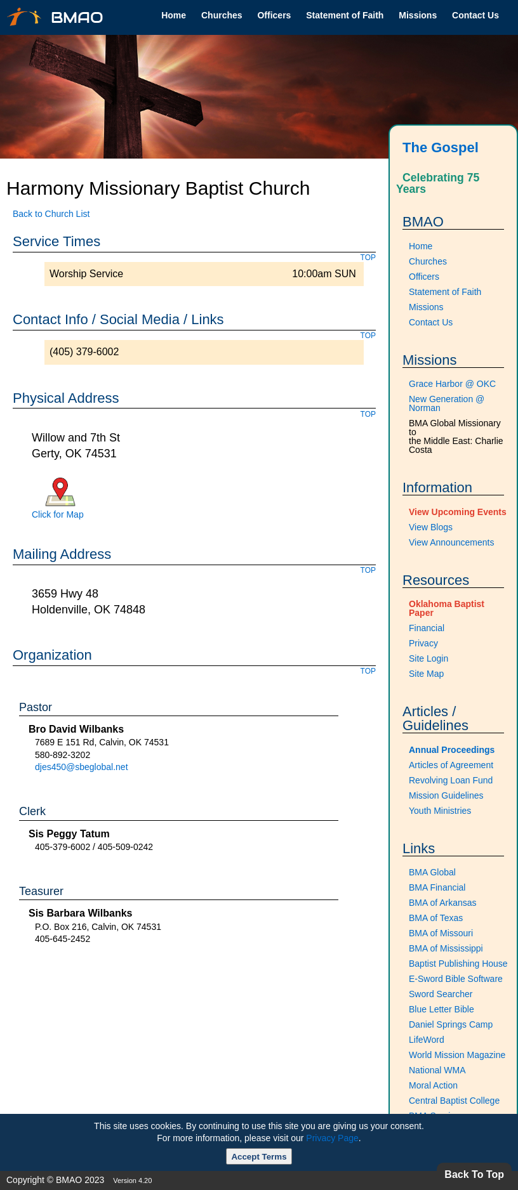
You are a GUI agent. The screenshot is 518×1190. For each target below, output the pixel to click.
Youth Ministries (440, 811)
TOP (368, 257)
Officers (274, 15)
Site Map (426, 674)
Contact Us (475, 15)
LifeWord (426, 1040)
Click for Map (58, 514)
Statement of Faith (344, 15)
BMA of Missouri (441, 933)
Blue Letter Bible (441, 1009)
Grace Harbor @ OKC (452, 384)
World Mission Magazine (457, 1055)
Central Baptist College (454, 1100)
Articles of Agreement (451, 765)
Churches (221, 15)
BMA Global (432, 872)
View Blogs (431, 527)
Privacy (423, 643)
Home (173, 15)
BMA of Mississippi (446, 948)
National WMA (437, 1070)
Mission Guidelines (446, 795)
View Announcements (451, 542)
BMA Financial (437, 887)
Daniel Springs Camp (451, 1024)
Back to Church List (51, 214)
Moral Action (433, 1085)
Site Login (428, 658)
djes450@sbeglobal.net (81, 767)
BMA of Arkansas (443, 903)
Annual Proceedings (452, 750)
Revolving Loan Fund (451, 780)
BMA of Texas (436, 918)
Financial (426, 628)
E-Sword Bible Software (456, 979)
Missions (418, 15)
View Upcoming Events (458, 512)
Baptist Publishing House (458, 963)
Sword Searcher (440, 994)
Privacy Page (332, 1138)
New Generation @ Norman (446, 403)
